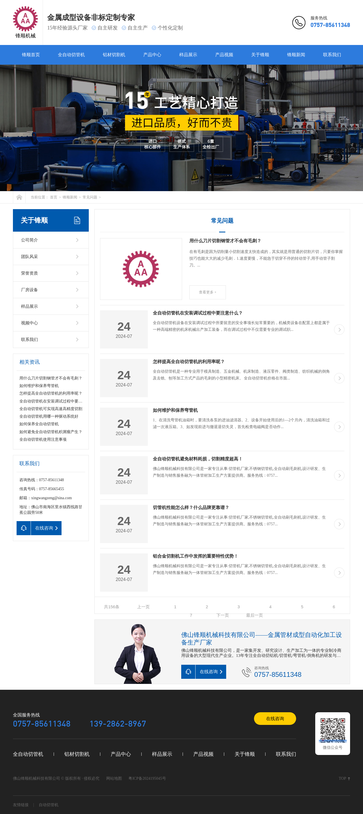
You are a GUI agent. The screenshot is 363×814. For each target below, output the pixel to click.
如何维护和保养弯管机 (39, 386)
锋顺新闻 (296, 54)
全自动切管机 (71, 54)
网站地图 (114, 778)
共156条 (111, 606)
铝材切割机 (114, 54)
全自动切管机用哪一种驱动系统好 (48, 416)
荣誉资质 (29, 273)
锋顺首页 (31, 54)
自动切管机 (48, 805)
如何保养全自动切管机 (39, 424)
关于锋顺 (260, 54)
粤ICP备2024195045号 (147, 778)
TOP (342, 778)
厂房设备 (29, 290)
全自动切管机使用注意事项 (43, 439)
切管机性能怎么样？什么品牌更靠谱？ (191, 507)
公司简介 (29, 240)
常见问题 (90, 197)
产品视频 (224, 54)
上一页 (143, 606)
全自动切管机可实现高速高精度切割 (50, 409)
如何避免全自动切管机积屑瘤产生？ (50, 432)
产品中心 (152, 54)
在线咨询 (275, 718)
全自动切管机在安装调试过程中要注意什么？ (58, 401)
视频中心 (29, 323)
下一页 (222, 615)
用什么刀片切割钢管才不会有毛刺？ (50, 378)
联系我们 (332, 54)
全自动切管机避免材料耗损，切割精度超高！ (198, 458)
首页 (53, 197)
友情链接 (21, 805)
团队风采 (29, 256)
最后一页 (254, 615)
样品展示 (188, 54)
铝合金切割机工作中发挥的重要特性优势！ (195, 556)
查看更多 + (208, 292)
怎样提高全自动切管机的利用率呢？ (50, 393)
